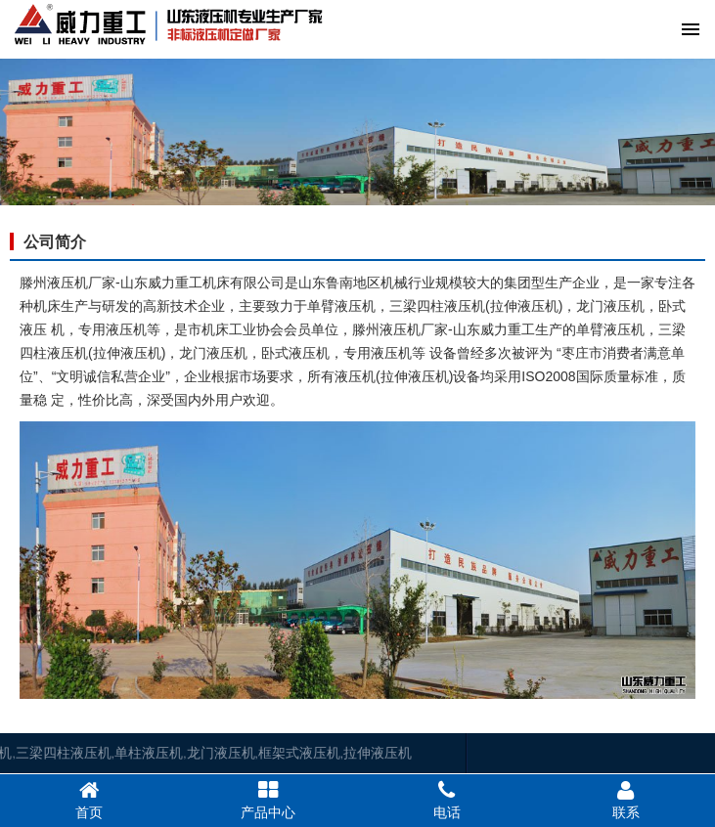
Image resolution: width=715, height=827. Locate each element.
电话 (447, 799)
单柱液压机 (70, 753)
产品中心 (268, 799)
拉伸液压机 (299, 753)
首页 (89, 799)
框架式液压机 (221, 753)
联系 (625, 799)
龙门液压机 (142, 753)
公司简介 (54, 242)
